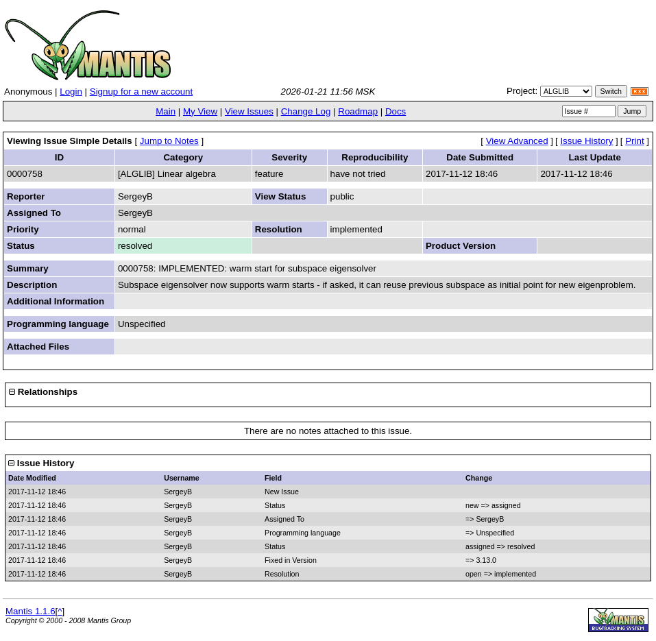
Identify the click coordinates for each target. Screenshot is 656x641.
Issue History (586, 141)
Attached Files (38, 346)
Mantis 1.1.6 (30, 611)
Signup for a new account (141, 91)
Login (71, 91)
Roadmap (358, 111)
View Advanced (517, 141)
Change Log (306, 111)
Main (165, 111)
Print (634, 141)
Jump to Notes (169, 141)
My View (200, 111)
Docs (395, 111)
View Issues (249, 111)
